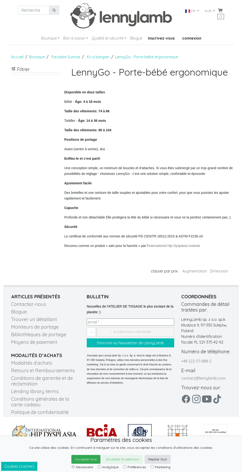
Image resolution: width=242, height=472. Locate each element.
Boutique (49, 38)
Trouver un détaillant (34, 319)
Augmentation (194, 271)
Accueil (17, 56)
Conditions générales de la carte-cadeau (40, 402)
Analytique (108, 467)
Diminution (219, 271)
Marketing (160, 467)
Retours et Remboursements (43, 370)
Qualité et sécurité (108, 38)
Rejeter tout (157, 459)
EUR (208, 11)
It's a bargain (98, 56)
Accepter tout (86, 459)
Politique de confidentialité (40, 412)
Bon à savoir (74, 38)
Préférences (134, 467)
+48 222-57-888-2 (196, 361)
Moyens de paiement (34, 342)
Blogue (136, 38)
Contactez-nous (28, 304)
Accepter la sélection (122, 459)
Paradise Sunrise (65, 56)
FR (190, 11)
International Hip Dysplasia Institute (174, 246)
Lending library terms (35, 391)
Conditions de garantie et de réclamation (42, 381)
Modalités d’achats (31, 363)
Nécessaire (82, 467)
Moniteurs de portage (35, 327)
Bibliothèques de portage (38, 334)
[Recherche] (33, 10)
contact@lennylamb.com (203, 378)
